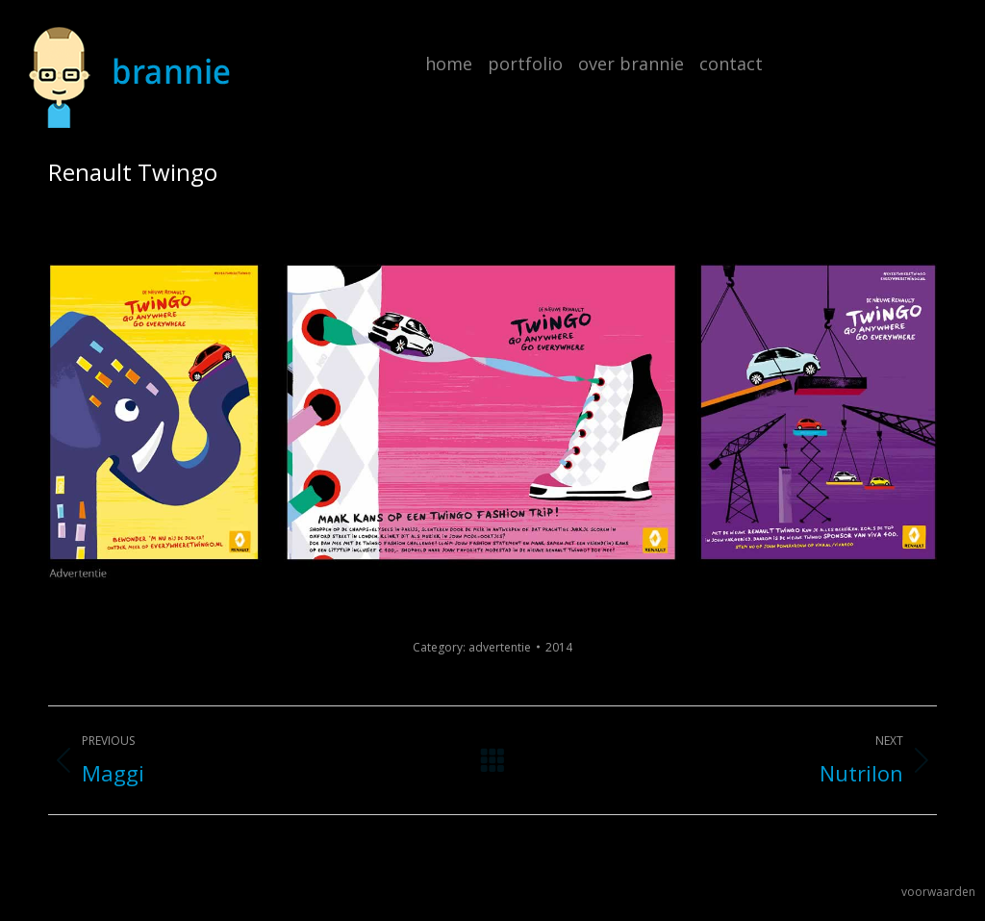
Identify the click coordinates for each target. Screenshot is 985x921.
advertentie (499, 647)
